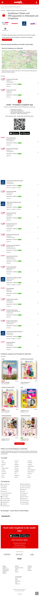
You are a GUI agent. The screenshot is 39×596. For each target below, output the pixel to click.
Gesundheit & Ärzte (5, 500)
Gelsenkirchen (30, 466)
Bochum (16, 468)
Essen (2, 475)
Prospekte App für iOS (19, 545)
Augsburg (29, 464)
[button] (35, 52)
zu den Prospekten (7, 39)
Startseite (5, 567)
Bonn (15, 473)
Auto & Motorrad (5, 484)
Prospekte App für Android (19, 543)
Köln (2, 466)
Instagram (30, 570)
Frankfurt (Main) (4, 468)
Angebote (5, 571)
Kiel (28, 475)
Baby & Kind (4, 485)
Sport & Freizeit (24, 496)
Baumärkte (4, 487)
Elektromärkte (4, 495)
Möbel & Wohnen (5, 505)
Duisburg (16, 466)
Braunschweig (30, 471)
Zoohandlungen (24, 502)
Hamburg (3, 462)
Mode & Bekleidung (25, 484)
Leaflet (25, 68)
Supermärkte (23, 498)
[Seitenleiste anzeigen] (36, 593)
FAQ (16, 570)
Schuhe (22, 491)
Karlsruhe (29, 461)
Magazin (4, 573)
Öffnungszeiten (6, 569)
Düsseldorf (3, 473)
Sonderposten (24, 493)
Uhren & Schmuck (24, 500)
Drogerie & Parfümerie (6, 493)
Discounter (4, 491)
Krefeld (29, 477)
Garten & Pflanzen (5, 498)
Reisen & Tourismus (25, 487)
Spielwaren (23, 495)
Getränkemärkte (5, 502)
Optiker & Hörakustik (25, 485)
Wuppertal (16, 470)
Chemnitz (29, 473)
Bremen (3, 477)
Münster (16, 477)
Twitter (29, 569)
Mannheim (16, 475)
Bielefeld (16, 471)
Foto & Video (4, 496)
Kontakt (16, 571)
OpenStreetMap (30, 68)
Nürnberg (16, 464)
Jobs (16, 578)
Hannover (16, 461)
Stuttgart (3, 470)
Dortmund (3, 471)
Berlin (23, 3)
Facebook (30, 567)
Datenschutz (17, 581)
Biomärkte (4, 489)
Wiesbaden (29, 462)
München (3, 464)
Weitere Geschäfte (24, 504)
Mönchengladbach (31, 470)
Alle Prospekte (19, 443)
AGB (16, 582)
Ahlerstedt (3, 10)
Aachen (29, 468)
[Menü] (2, 2)
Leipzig (16, 462)
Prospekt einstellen (19, 567)
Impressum (17, 583)
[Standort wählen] (36, 2)
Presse (16, 579)
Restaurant (23, 489)
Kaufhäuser (4, 504)
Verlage (16, 569)
